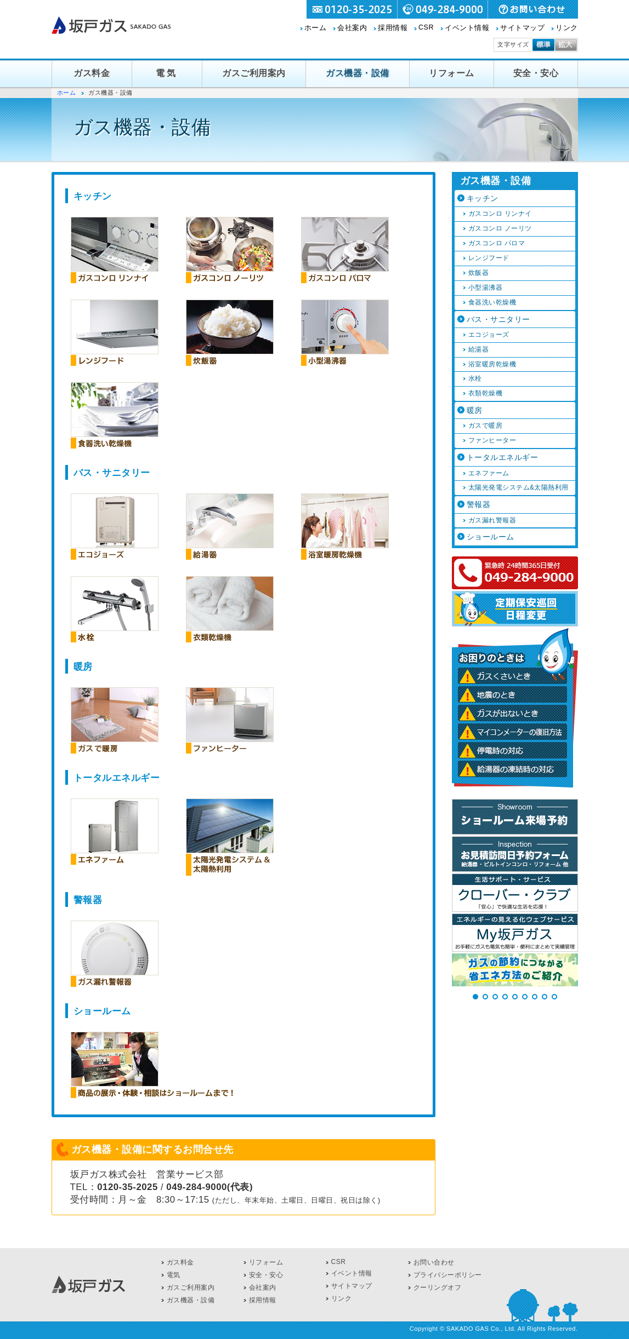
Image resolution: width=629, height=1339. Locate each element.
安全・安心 (536, 73)
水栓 (475, 378)
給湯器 (478, 349)
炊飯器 (478, 273)
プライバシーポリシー (447, 1275)
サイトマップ (522, 28)
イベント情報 (467, 28)
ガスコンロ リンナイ (500, 213)
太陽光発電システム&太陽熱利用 (518, 487)
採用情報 (392, 28)
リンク (567, 28)
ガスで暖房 (485, 425)
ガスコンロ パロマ (496, 243)
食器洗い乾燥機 (492, 302)
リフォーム (451, 73)
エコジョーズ (488, 334)
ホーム (315, 28)
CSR (426, 27)
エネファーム (488, 473)
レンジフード (488, 258)
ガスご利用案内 (254, 73)
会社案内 (352, 28)
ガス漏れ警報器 (492, 520)
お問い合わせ (434, 1262)
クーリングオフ (437, 1287)
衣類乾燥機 (485, 393)
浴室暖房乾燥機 (492, 364)
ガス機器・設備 (357, 73)
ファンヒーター (492, 440)
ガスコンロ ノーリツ (500, 228)
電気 (167, 73)
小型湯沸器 (485, 287)
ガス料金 (91, 73)
